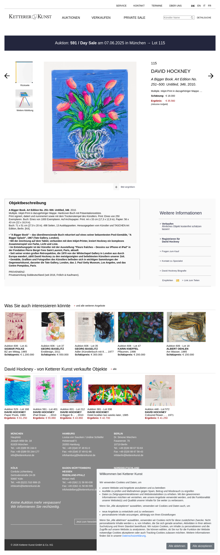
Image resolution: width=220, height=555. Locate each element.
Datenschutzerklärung (134, 535)
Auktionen (71, 17)
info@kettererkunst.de (22, 455)
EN (199, 5)
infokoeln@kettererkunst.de (25, 486)
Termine (156, 5)
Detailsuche (204, 17)
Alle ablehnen (177, 546)
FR (209, 5)
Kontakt (139, 5)
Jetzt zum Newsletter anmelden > (94, 521)
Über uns (175, 5)
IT (204, 5)
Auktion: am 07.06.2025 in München (101, 43)
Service (121, 5)
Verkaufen (101, 17)
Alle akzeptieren (202, 546)
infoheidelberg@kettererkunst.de (79, 489)
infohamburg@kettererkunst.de (78, 455)
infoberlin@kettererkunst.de (128, 455)
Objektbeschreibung (27, 203)
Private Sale (134, 17)
